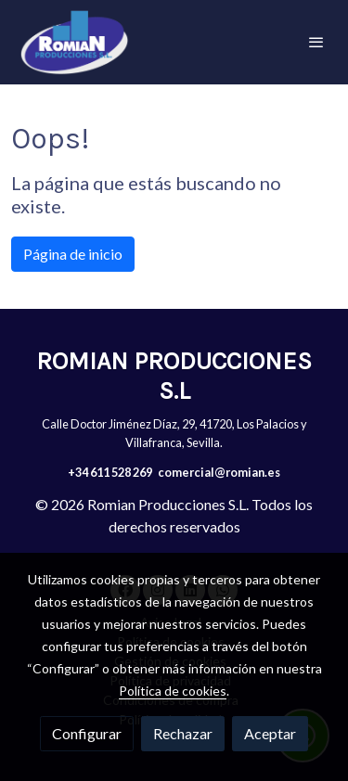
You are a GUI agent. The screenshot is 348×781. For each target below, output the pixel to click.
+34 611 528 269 (110, 472)
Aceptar (270, 733)
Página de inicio (72, 253)
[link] (74, 42)
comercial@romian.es (219, 472)
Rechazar (183, 733)
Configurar (87, 733)
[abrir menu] (316, 41)
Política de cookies (172, 690)
